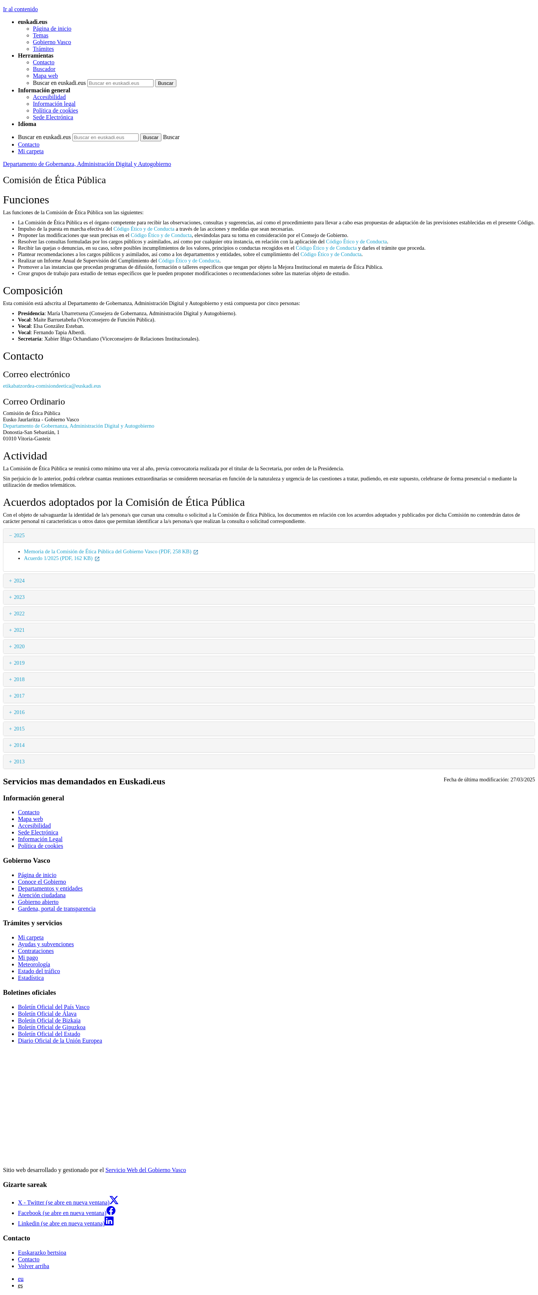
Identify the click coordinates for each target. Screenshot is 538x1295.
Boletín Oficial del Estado (49, 1034)
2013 (19, 762)
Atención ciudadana (42, 895)
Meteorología (34, 964)
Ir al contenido (20, 9)
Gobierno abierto (38, 902)
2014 (19, 745)
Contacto (44, 62)
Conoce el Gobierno (42, 882)
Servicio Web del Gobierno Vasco (145, 1170)
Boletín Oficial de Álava (47, 1014)
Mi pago (28, 957)
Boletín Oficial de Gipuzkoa (52, 1027)
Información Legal (40, 839)
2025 (19, 535)
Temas (41, 35)
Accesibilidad (49, 97)
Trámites (43, 49)
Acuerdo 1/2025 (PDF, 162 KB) (62, 558)
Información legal (54, 104)
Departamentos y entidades (50, 888)
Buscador (44, 69)
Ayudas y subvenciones (46, 944)
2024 (19, 581)
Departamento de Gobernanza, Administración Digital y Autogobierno (87, 164)
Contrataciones (36, 951)
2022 (19, 613)
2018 (19, 679)
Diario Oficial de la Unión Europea (60, 1040)
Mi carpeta (31, 151)
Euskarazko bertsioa (42, 1252)
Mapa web (45, 76)
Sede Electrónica (53, 117)
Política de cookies (55, 110)
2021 (19, 630)
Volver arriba (33, 1266)
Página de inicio (52, 28)
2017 (19, 696)
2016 (19, 712)
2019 (19, 663)
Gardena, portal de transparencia (57, 908)
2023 (19, 597)
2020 (19, 646)
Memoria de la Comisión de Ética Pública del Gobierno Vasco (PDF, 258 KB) (111, 551)
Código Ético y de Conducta (144, 229)
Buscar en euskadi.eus (59, 83)
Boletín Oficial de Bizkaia (49, 1020)
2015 (19, 729)
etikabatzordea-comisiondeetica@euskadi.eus (52, 386)
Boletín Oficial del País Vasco (54, 1007)
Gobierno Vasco (52, 42)
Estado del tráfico (39, 971)
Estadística (31, 978)
